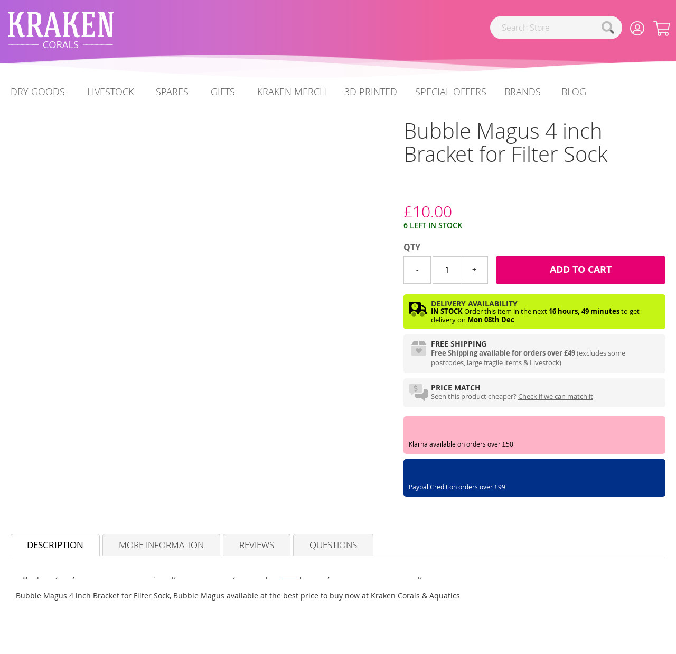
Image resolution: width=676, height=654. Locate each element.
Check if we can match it (555, 396)
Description (55, 545)
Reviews (256, 545)
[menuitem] (574, 92)
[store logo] (61, 30)
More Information (161, 545)
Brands (522, 91)
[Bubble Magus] (403, 192)
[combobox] (556, 27)
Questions (333, 545)
